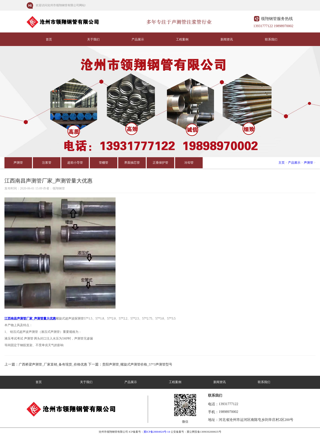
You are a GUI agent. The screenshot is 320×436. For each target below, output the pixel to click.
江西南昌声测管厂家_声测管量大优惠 (30, 318)
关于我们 (93, 39)
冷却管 (189, 162)
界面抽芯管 (132, 162)
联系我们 (271, 39)
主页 (281, 162)
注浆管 (46, 162)
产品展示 (138, 39)
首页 (49, 39)
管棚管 (103, 162)
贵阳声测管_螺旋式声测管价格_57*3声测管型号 (137, 364)
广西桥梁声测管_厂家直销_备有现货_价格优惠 (53, 364)
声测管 (18, 162)
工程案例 (182, 39)
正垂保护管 (160, 162)
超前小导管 (75, 162)
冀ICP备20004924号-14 (157, 431)
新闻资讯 (226, 39)
